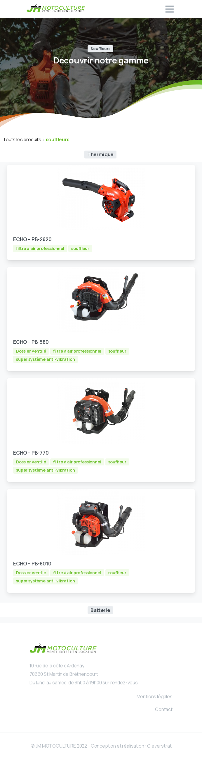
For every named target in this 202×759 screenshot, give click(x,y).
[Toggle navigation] (169, 9)
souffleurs (57, 139)
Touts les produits (22, 139)
